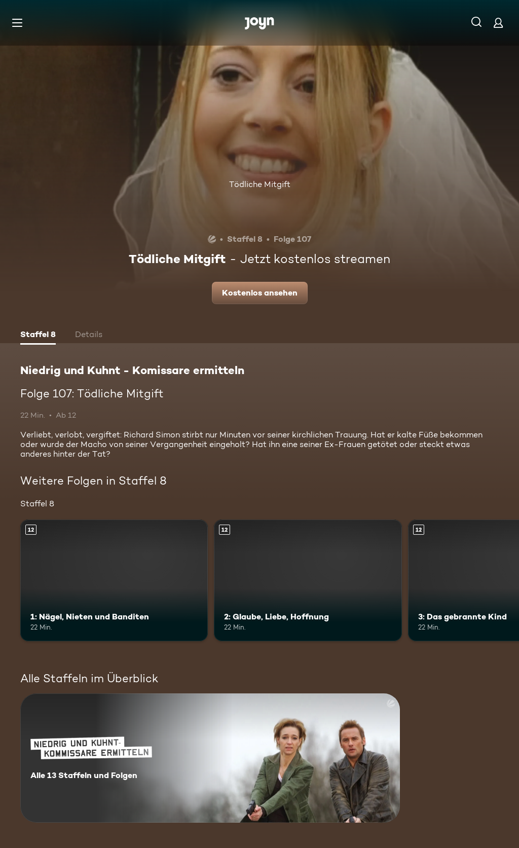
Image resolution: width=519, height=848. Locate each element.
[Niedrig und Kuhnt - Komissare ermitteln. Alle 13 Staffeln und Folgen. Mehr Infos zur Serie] (210, 758)
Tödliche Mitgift (259, 184)
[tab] (38, 335)
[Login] (498, 22)
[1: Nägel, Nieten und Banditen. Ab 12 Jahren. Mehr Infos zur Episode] (114, 581)
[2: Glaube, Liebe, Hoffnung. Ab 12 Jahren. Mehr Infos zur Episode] (307, 581)
